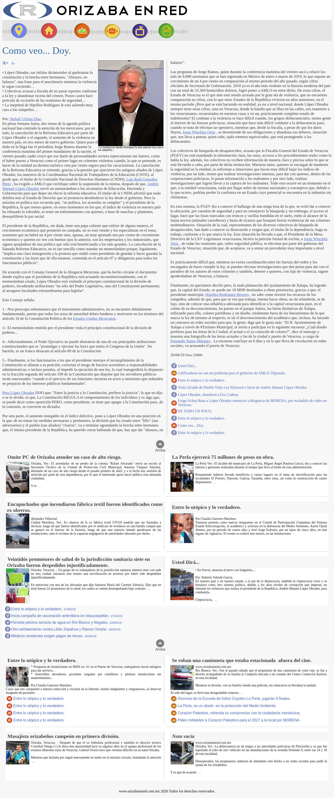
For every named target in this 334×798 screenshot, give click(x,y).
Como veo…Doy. (191, 425)
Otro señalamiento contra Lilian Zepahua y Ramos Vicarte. (65, 629)
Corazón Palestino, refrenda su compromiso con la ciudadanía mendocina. (239, 713)
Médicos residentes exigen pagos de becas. (53, 636)
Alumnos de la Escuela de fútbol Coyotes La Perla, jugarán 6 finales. (234, 699)
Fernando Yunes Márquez (190, 341)
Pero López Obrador (18, 393)
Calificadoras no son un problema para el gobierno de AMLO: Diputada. (232, 373)
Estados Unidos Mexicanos (94, 318)
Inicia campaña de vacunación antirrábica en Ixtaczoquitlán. (66, 616)
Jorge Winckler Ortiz (199, 132)
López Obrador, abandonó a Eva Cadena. (208, 395)
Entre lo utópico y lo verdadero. (201, 380)
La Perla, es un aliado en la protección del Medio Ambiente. (227, 706)
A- (13, 63)
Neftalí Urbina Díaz (25, 119)
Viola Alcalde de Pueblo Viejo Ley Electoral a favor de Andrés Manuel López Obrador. (242, 387)
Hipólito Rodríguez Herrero (227, 294)
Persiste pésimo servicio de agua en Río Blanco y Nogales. (66, 622)
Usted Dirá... (187, 366)
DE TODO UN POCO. (195, 411)
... (39, 486)
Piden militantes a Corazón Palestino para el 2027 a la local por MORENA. (239, 720)
